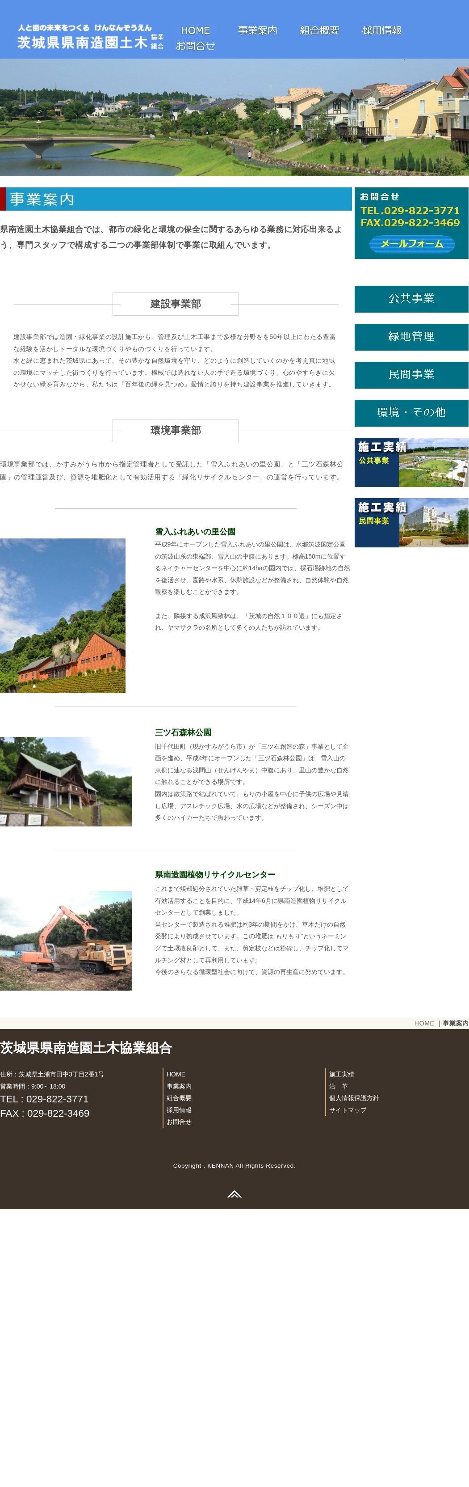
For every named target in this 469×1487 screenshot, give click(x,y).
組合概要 (179, 1375)
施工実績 (341, 1352)
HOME (425, 1301)
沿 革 (338, 1364)
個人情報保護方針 (354, 1375)
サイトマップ (348, 1387)
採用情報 (179, 1387)
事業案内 (179, 1364)
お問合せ (179, 1399)
